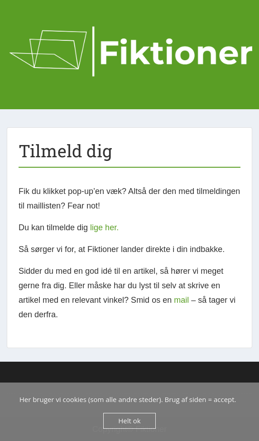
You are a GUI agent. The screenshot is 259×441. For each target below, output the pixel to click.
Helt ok (129, 420)
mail (181, 300)
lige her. (104, 227)
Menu (16, 16)
